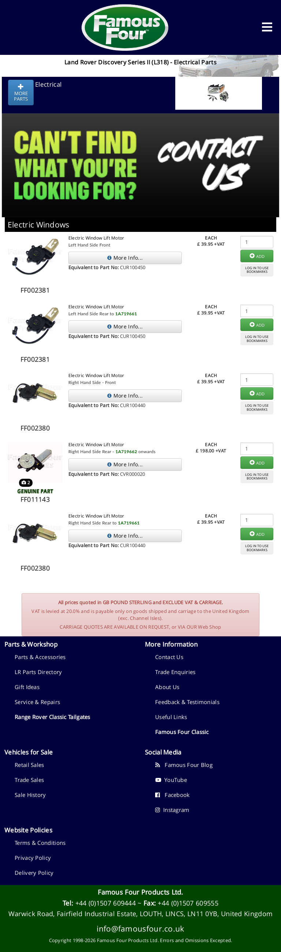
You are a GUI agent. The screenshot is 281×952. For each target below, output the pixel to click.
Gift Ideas (27, 687)
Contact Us (169, 657)
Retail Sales (29, 764)
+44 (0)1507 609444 (105, 903)
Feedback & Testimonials (187, 701)
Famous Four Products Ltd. (140, 892)
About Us (167, 687)
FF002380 (35, 428)
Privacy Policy (33, 857)
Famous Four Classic (182, 731)
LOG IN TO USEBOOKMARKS (257, 270)
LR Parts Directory (38, 672)
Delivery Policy (34, 872)
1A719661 (126, 313)
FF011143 (35, 499)
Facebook (172, 794)
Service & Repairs (37, 701)
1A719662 (126, 451)
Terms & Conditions (40, 842)
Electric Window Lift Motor (96, 238)
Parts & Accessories (40, 657)
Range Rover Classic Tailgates (52, 716)
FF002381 (35, 290)
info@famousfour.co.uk (140, 928)
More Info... (125, 257)
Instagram (172, 809)
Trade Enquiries (175, 672)
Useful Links (171, 716)
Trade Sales (29, 779)
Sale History (30, 794)
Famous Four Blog (184, 764)
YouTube (171, 779)
